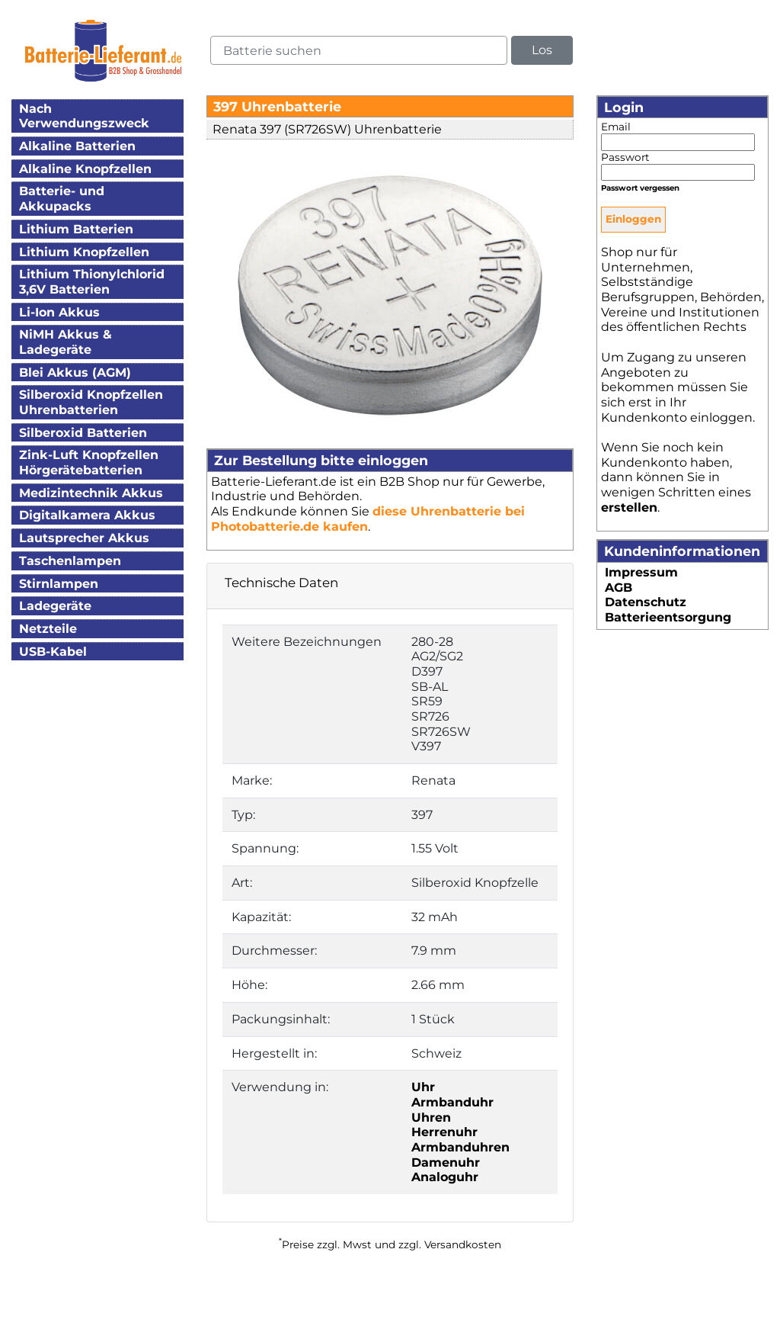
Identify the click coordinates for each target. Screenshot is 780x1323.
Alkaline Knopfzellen (85, 169)
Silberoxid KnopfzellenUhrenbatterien (91, 402)
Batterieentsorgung (668, 617)
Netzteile (48, 628)
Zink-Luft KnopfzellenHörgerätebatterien (88, 462)
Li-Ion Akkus (59, 312)
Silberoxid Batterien (83, 432)
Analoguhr (444, 1177)
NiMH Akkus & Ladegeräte (65, 342)
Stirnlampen (58, 583)
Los (542, 50)
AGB (618, 587)
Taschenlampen (70, 561)
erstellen (629, 507)
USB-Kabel (53, 651)
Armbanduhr (452, 1102)
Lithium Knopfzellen (84, 252)
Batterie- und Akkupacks (61, 199)
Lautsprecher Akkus (84, 538)
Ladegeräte (55, 606)
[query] (358, 50)
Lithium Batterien (76, 229)
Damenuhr (445, 1162)
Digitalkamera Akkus (87, 515)
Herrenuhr (444, 1132)
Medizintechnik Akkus (91, 493)
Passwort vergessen (640, 188)
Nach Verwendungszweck (84, 116)
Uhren (431, 1117)
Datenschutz (645, 602)
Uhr (423, 1087)
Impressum (641, 572)
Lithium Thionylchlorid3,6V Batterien (92, 282)
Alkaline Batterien (77, 146)
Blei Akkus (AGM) (75, 372)
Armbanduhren (460, 1147)
